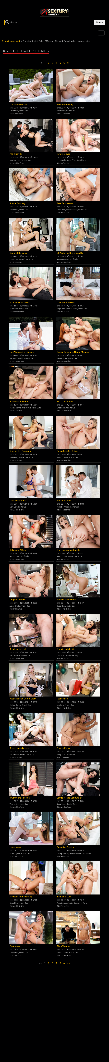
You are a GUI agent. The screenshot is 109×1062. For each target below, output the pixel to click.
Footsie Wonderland (66, 599)
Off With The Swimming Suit (70, 253)
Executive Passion (66, 847)
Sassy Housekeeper (19, 748)
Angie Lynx (61, 309)
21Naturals (17, 609)
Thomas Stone (71, 210)
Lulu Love (60, 705)
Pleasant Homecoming (21, 896)
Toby (31, 259)
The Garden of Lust (19, 104)
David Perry (81, 160)
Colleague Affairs (18, 550)
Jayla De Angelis (63, 507)
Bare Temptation (65, 203)
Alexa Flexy (14, 111)
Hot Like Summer (65, 401)
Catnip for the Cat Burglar (69, 797)
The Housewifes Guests (68, 550)
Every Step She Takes (67, 451)
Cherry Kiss (61, 111)
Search (99, 22)
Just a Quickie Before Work (23, 698)
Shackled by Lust (18, 649)
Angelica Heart (15, 160)
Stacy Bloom (14, 754)
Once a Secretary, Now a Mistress (73, 352)
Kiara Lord (14, 507)
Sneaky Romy (63, 748)
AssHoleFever (18, 163)
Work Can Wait (64, 500)
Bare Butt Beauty (65, 104)
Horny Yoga (15, 847)
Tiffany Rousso (62, 854)
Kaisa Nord (61, 210)
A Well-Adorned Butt (19, 401)
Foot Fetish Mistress (20, 302)
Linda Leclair (62, 160)
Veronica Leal (62, 358)
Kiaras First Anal (18, 500)
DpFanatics (65, 163)
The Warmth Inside (66, 649)
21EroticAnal (18, 114)
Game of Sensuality (19, 253)
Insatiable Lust (64, 896)
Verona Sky (14, 804)
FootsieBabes (18, 312)
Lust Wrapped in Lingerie (22, 352)
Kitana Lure (14, 259)
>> (68, 63)
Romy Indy (61, 754)
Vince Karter (36, 408)
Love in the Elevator (66, 302)
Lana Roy (60, 655)
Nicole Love (14, 556)
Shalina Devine (15, 408)
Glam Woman (63, 946)
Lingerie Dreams (18, 599)
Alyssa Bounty (62, 259)
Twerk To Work (64, 154)
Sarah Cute (14, 309)
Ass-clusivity (16, 154)
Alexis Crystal (62, 556)
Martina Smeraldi (16, 358)
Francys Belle (15, 655)
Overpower (15, 946)
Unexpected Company (20, 451)
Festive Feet (62, 698)
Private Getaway (17, 203)
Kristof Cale (23, 111)
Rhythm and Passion (20, 797)
